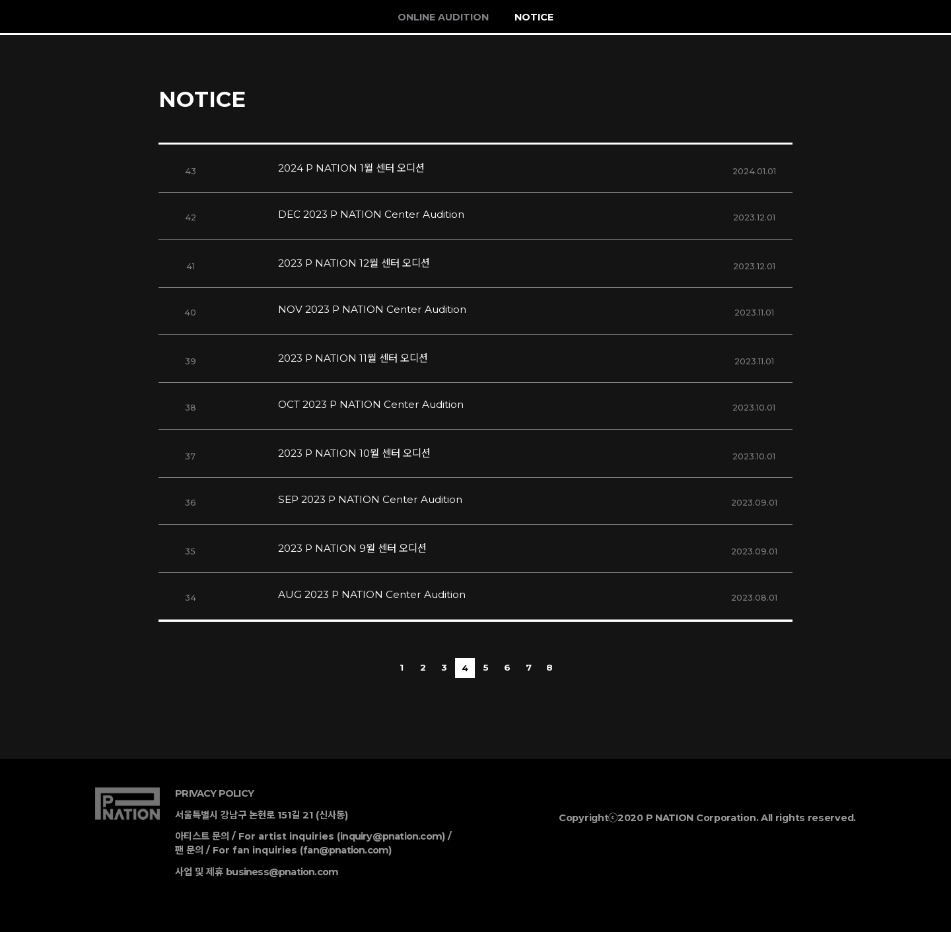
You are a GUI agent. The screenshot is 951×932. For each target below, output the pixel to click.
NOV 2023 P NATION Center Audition (372, 309)
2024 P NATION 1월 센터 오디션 (351, 168)
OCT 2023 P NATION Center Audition (371, 404)
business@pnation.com (282, 872)
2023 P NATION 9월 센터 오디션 (352, 548)
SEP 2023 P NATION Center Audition (370, 499)
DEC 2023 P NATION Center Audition (371, 214)
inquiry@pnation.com (391, 836)
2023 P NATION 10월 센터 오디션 (354, 453)
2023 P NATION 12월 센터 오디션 (354, 263)
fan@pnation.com (345, 850)
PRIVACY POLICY (214, 793)
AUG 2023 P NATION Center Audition (372, 594)
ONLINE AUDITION (443, 17)
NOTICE (533, 17)
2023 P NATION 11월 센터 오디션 (353, 358)
